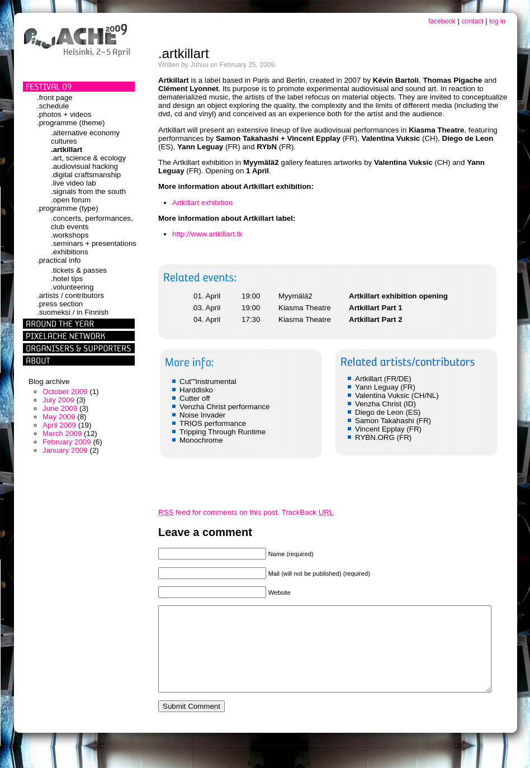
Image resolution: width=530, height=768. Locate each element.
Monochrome (201, 440)
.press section (60, 304)
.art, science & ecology (88, 158)
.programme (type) (67, 208)
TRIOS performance (212, 423)
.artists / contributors (70, 295)
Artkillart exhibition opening (398, 296)
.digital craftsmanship (86, 174)
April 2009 (59, 425)
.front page (55, 97)
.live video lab (73, 183)
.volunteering (72, 287)
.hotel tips (67, 278)
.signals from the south (88, 191)
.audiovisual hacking (84, 166)
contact (473, 21)
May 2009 (58, 417)
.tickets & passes (79, 270)
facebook (442, 21)
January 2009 (65, 450)
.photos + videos (64, 114)
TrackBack (308, 512)
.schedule (53, 106)
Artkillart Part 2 (376, 319)
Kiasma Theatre (304, 308)
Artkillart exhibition (202, 202)
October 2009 (65, 391)
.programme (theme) (71, 122)
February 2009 (66, 442)
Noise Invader (202, 415)
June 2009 (59, 408)
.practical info (59, 260)
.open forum (71, 200)
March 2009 (62, 433)
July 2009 (58, 400)
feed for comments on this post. (219, 512)
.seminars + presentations (93, 243)
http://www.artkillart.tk (207, 234)
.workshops (69, 235)
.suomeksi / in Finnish (72, 312)
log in (497, 21)
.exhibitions (69, 252)
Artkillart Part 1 (376, 308)
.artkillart (66, 149)
